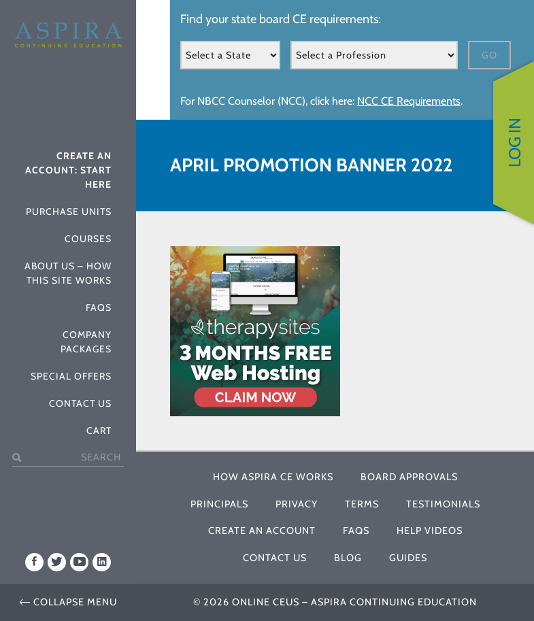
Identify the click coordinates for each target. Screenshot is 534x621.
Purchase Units (69, 211)
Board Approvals (409, 477)
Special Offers (71, 375)
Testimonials (443, 504)
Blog (348, 558)
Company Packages (86, 341)
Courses (88, 238)
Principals (219, 504)
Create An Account (262, 530)
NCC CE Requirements (409, 101)
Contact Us (80, 403)
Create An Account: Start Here (68, 169)
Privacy (297, 504)
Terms (362, 504)
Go (489, 55)
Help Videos (430, 530)
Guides (408, 558)
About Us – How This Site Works (68, 272)
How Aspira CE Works (273, 477)
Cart (99, 430)
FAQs (99, 307)
